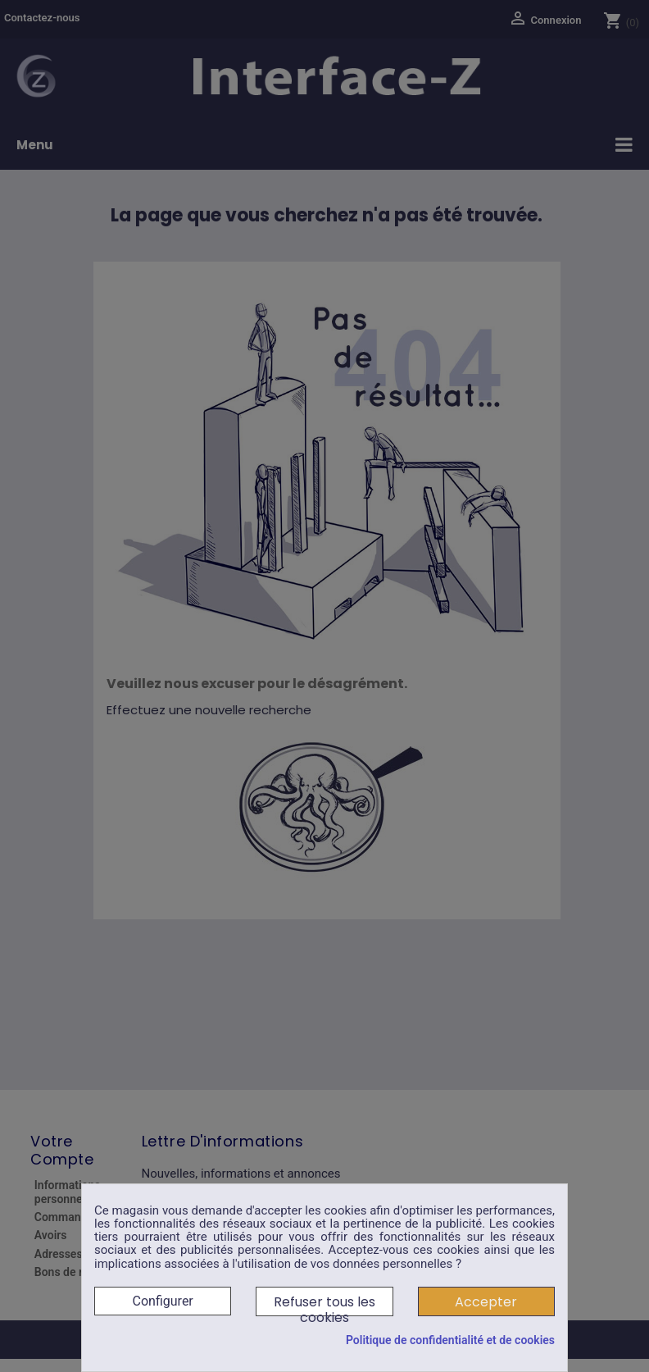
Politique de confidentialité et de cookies (450, 1340)
